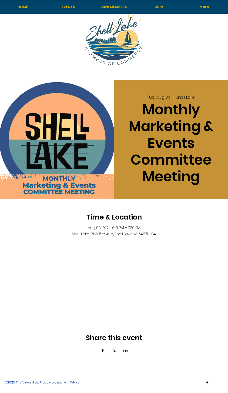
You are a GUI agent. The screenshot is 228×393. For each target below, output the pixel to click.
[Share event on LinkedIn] (125, 350)
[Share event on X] (114, 350)
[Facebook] (207, 382)
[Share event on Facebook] (103, 350)
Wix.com (76, 382)
